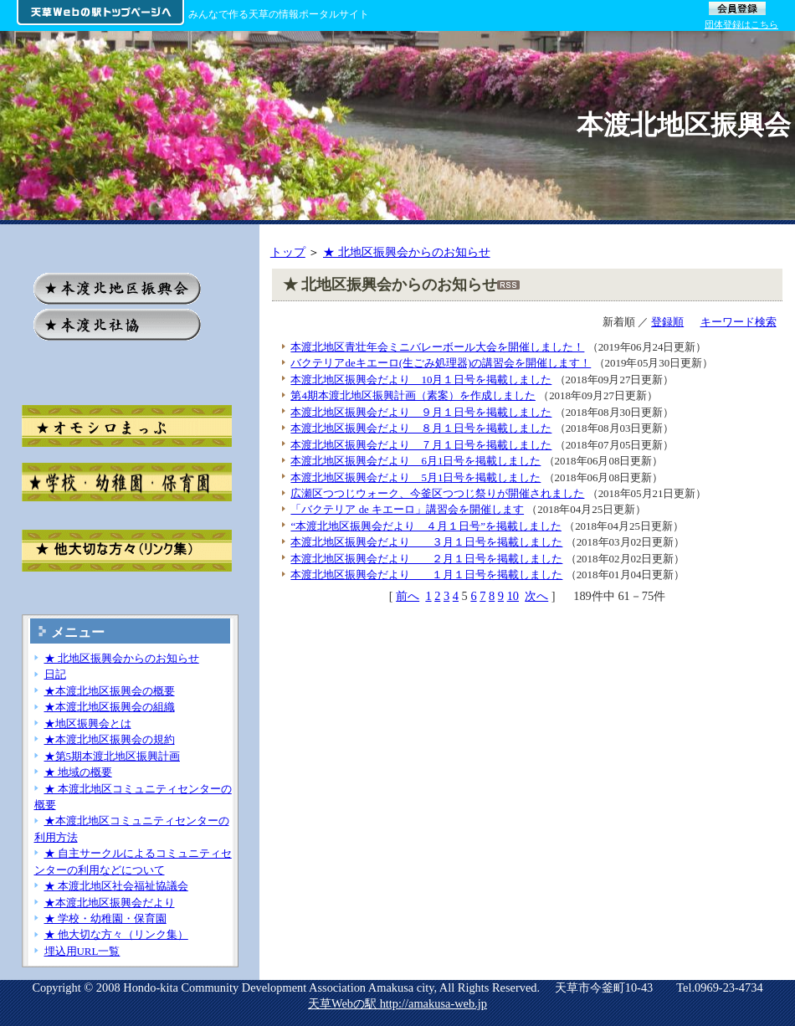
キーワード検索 (738, 321)
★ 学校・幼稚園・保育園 (105, 918)
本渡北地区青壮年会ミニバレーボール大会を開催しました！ (437, 347)
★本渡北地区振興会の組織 (109, 706)
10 (513, 596)
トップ (287, 252)
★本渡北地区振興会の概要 (109, 691)
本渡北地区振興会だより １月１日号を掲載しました (426, 574)
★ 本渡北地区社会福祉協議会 (116, 886)
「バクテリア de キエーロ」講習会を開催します (407, 509)
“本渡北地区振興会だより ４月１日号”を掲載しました (426, 526)
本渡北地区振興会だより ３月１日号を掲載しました (426, 542)
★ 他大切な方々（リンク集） (116, 934)
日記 (55, 674)
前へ (407, 596)
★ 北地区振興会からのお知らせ (406, 252)
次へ (536, 596)
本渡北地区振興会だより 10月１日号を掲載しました (420, 379)
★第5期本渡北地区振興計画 (112, 756)
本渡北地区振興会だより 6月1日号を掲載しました (415, 460)
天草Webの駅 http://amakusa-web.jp (397, 1003)
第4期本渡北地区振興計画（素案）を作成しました (412, 395)
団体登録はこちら (741, 24)
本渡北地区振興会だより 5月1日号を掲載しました (415, 477)
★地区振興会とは (87, 723)
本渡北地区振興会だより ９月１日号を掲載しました (420, 412)
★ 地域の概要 (78, 772)
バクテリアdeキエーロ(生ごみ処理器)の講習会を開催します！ (440, 363)
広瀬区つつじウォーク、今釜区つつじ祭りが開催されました (437, 493)
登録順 (667, 321)
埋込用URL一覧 (82, 951)
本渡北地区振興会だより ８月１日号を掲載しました (420, 428)
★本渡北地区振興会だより (109, 902)
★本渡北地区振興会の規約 (109, 739)
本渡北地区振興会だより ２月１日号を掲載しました (426, 558)
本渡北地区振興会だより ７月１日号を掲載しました (420, 445)
